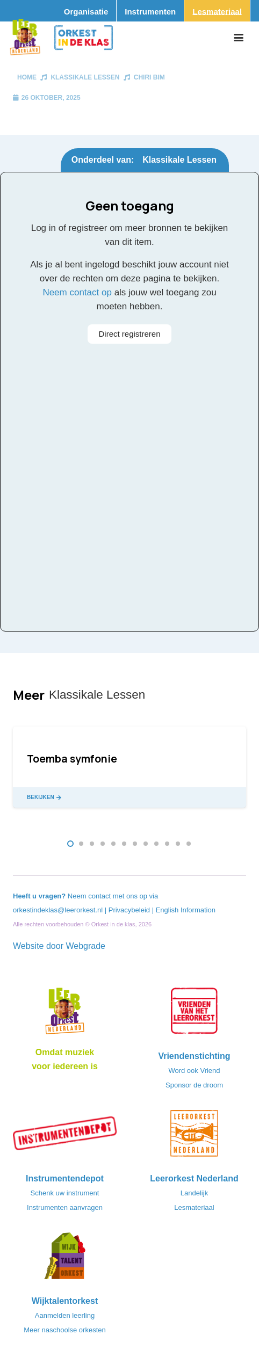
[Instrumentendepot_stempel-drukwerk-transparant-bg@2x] (65, 1137)
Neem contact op (77, 292)
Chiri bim (149, 77)
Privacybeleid (130, 910)
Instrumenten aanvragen (65, 1207)
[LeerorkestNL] (194, 1137)
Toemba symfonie (72, 759)
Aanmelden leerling (65, 1315)
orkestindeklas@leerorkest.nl (58, 910)
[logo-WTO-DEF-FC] (65, 1259)
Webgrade (85, 946)
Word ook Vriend (194, 1070)
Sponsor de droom (194, 1085)
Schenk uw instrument (65, 1193)
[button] (238, 37)
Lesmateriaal (194, 1207)
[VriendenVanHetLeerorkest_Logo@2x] (194, 1014)
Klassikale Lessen (85, 77)
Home (27, 77)
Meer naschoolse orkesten (64, 1330)
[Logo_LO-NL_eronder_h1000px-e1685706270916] (65, 1014)
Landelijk (194, 1193)
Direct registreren (129, 333)
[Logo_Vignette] (25, 37)
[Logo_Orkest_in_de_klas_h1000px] (83, 37)
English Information (185, 910)
